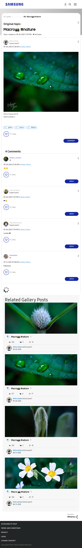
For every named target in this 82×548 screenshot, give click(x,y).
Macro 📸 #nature (20, 491)
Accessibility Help (9, 524)
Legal (3, 537)
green (10, 127)
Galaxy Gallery (26, 47)
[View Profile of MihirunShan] (14, 41)
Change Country (8, 541)
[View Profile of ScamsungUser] (14, 190)
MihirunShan (17, 347)
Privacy (4, 532)
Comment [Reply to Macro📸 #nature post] (71, 141)
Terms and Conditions (10, 528)
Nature (33, 127)
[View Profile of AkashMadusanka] (15, 223)
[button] (74, 41)
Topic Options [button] (74, 22)
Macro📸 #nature (20, 336)
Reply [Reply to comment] (71, 181)
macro (21, 127)
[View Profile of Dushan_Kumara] (15, 158)
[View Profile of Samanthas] (13, 255)
